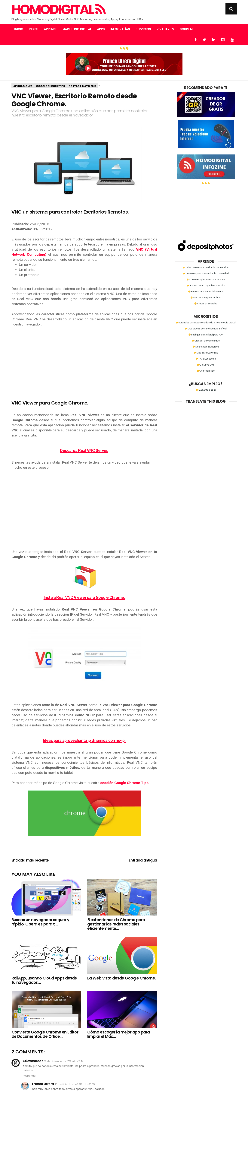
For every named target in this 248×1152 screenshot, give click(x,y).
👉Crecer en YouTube (205, 303)
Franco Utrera (43, 1084)
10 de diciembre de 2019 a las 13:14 (63, 1061)
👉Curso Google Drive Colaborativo (205, 279)
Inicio (18, 29)
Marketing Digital (77, 29)
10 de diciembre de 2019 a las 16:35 (75, 1084)
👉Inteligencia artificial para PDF (205, 334)
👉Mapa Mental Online (206, 352)
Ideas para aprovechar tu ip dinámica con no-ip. (84, 740)
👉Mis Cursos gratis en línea (205, 297)
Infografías (120, 29)
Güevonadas (33, 1061)
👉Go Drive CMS (206, 364)
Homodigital (58, 10)
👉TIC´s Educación (205, 358)
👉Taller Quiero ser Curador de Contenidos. (205, 267)
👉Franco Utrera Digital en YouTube (206, 285)
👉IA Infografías (206, 370)
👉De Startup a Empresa (205, 346)
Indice (33, 29)
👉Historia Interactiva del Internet (206, 291)
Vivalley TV (165, 29)
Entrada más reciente (30, 860)
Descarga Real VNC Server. (84, 450)
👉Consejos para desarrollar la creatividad (206, 273)
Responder (29, 1075)
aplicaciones (22, 86)
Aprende (50, 29)
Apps (101, 29)
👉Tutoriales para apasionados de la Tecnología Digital (206, 322)
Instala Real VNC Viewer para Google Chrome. (84, 597)
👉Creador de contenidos (206, 340)
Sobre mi (186, 29)
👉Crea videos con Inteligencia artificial (206, 328)
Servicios (143, 29)
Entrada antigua (143, 860)
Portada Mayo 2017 (82, 86)
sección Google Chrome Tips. (124, 783)
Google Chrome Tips (50, 86)
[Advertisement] (84, 358)
